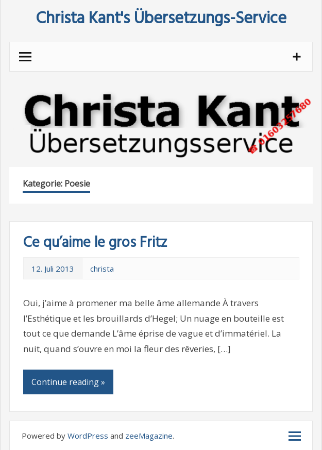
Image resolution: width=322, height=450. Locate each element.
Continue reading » (68, 382)
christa (102, 268)
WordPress (87, 435)
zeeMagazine (149, 435)
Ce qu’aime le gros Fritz (95, 243)
